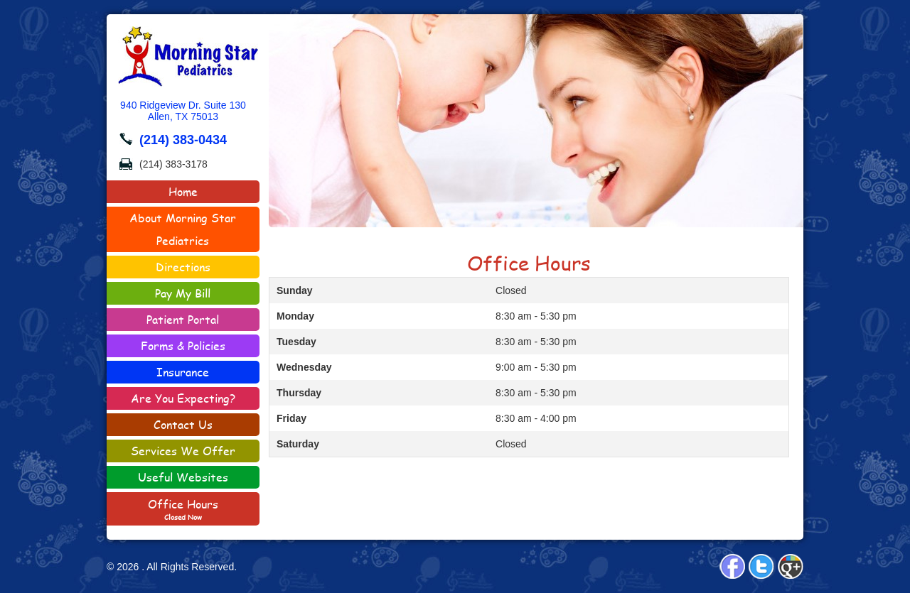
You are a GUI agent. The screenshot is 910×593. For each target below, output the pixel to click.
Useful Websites (183, 477)
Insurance (182, 372)
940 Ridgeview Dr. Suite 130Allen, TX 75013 (183, 110)
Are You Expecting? (183, 398)
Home (183, 191)
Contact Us (204, 422)
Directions (183, 267)
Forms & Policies (166, 347)
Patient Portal (182, 319)
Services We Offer (183, 450)
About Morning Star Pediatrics (182, 229)
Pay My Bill (182, 293)
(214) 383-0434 (183, 140)
